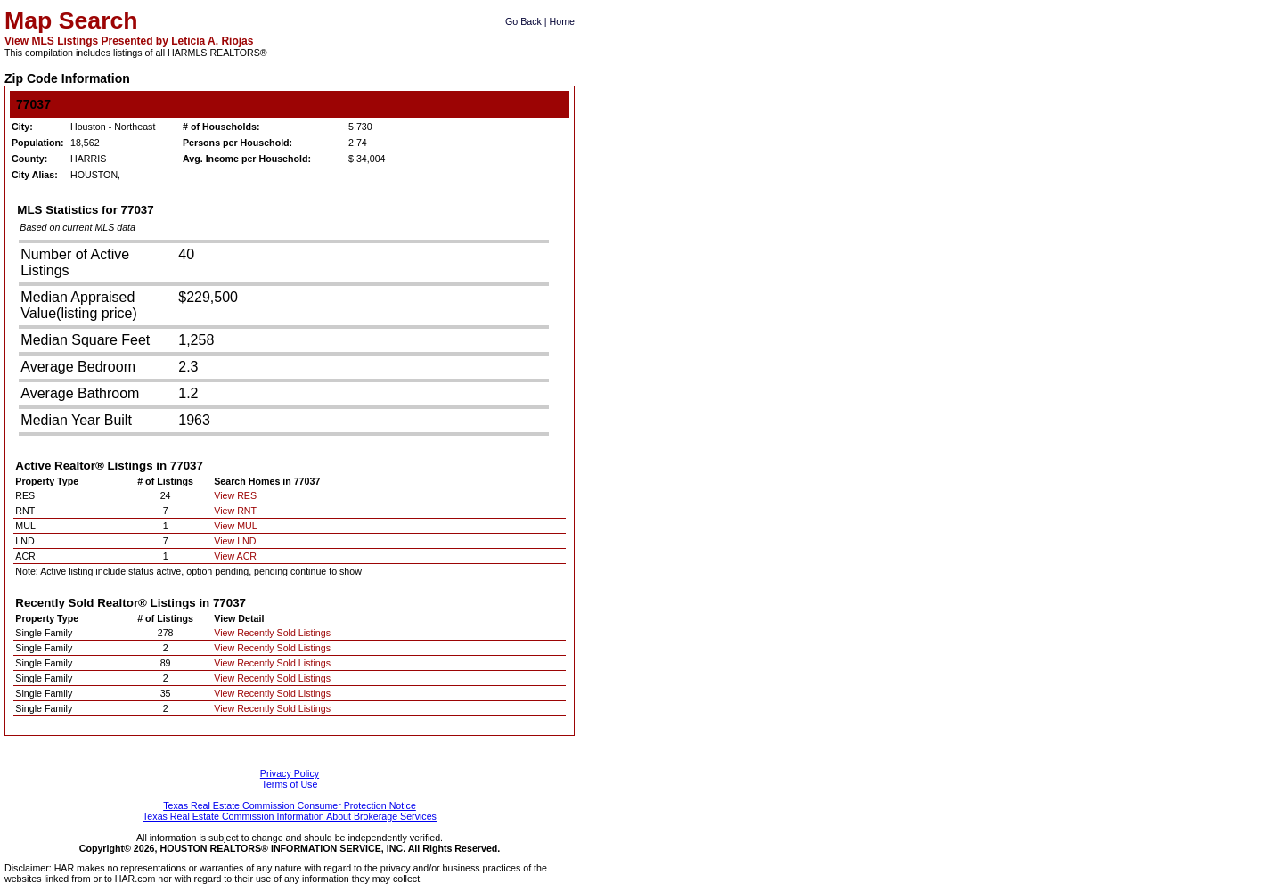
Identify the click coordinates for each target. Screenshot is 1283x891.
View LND (235, 540)
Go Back (523, 21)
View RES (235, 495)
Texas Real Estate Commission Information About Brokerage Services (290, 816)
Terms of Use (290, 784)
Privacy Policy (289, 773)
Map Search (71, 20)
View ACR (235, 556)
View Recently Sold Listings (272, 632)
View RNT (235, 510)
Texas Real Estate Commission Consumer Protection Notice (289, 805)
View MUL (235, 525)
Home (562, 21)
